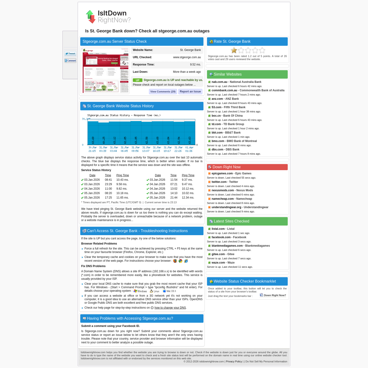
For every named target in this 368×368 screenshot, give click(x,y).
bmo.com (218, 141)
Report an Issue (190, 91)
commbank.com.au (224, 90)
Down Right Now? (273, 295)
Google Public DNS (100, 302)
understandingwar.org (226, 207)
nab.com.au (219, 82)
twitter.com (219, 182)
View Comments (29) (163, 91)
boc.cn (216, 115)
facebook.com (221, 237)
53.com (216, 107)
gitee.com (218, 254)
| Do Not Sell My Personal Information (265, 361)
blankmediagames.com (227, 245)
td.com (216, 124)
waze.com (218, 262)
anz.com (217, 98)
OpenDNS (196, 299)
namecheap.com (223, 198)
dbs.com (217, 149)
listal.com (218, 228)
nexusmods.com (223, 190)
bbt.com (217, 132)
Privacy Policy (234, 361)
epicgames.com (222, 173)
